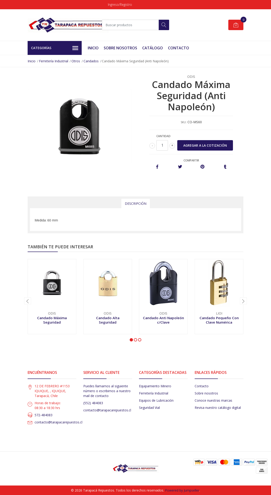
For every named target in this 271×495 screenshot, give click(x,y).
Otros (75, 61)
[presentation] (27, 300)
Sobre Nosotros (120, 47)
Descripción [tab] (135, 203)
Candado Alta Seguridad (107, 319)
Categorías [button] (54, 48)
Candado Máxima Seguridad (52, 319)
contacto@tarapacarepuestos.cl (58, 422)
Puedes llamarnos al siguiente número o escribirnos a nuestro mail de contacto (107, 391)
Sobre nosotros (206, 393)
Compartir (191, 160)
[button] (131, 339)
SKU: (184, 122)
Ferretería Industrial (53, 61)
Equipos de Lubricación (156, 400)
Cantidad (163, 136)
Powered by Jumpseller (182, 490)
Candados (91, 61)
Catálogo (152, 47)
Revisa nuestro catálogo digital (218, 407)
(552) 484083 (93, 403)
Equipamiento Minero (155, 386)
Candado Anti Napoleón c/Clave (163, 319)
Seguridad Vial (149, 407)
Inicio (93, 47)
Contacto (178, 47)
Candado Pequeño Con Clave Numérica (219, 319)
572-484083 (43, 415)
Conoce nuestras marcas (213, 400)
